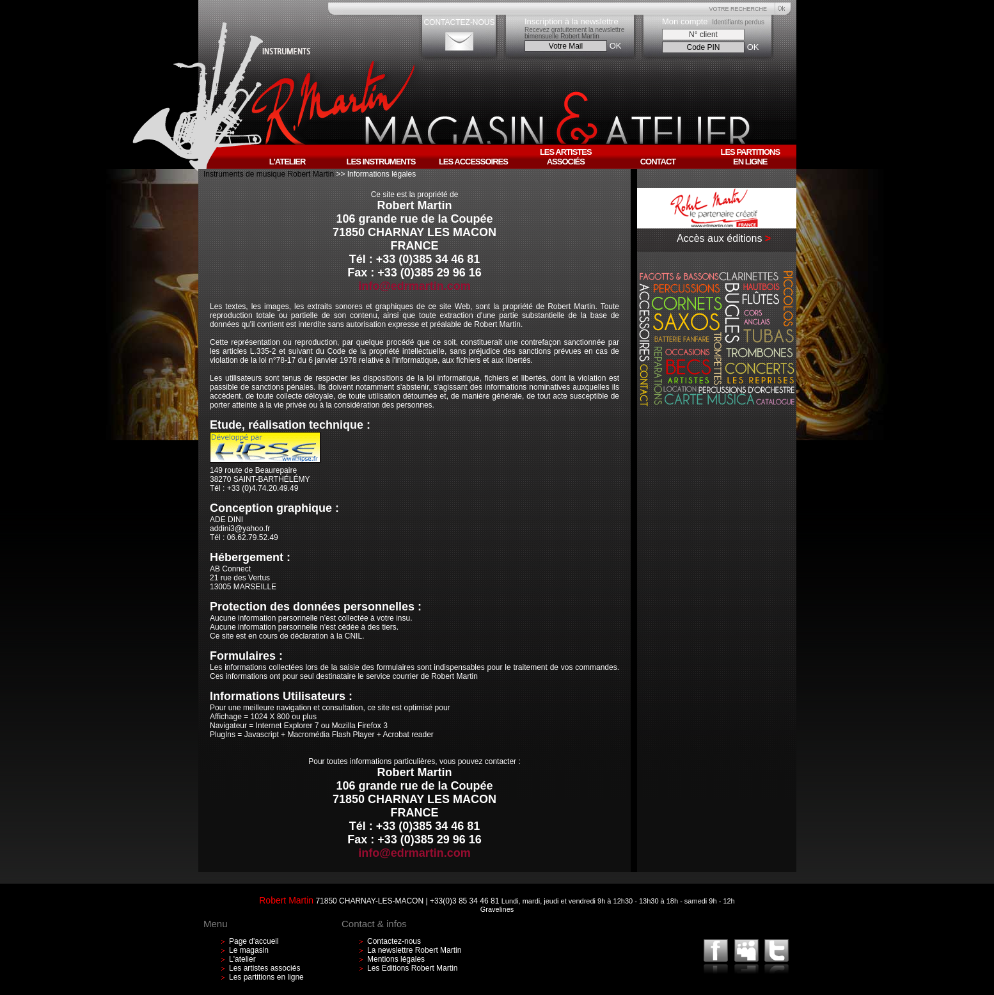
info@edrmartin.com (414, 286)
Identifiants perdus (738, 22)
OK (616, 46)
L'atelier (242, 959)
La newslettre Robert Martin (414, 950)
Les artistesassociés (566, 156)
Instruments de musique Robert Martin (269, 174)
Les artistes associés (264, 968)
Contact (658, 161)
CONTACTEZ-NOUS (458, 22)
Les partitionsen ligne (750, 156)
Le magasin (249, 950)
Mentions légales (396, 959)
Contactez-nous (394, 941)
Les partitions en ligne (266, 977)
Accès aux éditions (719, 238)
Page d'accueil (254, 941)
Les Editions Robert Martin (412, 968)
